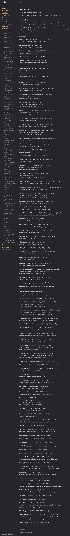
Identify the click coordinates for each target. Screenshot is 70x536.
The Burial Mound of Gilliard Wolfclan (9, 173)
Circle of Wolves (8, 68)
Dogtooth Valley (8, 74)
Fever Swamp (8, 80)
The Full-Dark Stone (8, 188)
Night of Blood (8, 114)
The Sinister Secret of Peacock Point (9, 210)
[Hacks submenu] (16, 245)
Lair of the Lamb (8, 102)
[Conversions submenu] (16, 37)
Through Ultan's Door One (8, 221)
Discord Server (6, 11)
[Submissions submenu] (16, 249)
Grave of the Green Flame (9, 83)
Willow (6, 238)
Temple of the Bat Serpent (9, 155)
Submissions (6, 249)
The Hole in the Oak (8, 192)
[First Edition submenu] (16, 22)
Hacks (4, 245)
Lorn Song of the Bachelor (8, 109)
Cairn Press (5, 20)
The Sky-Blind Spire (8, 214)
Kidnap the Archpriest (7, 99)
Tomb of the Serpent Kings (8, 231)
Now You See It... (9, 121)
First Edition (6, 22)
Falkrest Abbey (8, 76)
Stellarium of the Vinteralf (9, 147)
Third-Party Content (9, 243)
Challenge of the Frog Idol (8, 64)
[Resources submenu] (16, 29)
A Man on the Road (9, 44)
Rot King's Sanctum (7, 133)
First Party (6, 33)
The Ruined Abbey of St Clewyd (9, 206)
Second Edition (6, 24)
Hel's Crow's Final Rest (9, 95)
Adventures (5, 31)
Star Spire (7, 144)
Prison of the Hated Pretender (8, 127)
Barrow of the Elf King (9, 54)
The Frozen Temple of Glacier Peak (9, 184)
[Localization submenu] (16, 247)
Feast (5, 78)
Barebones (5, 26)
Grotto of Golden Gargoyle (9, 91)
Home (4, 9)
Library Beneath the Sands (8, 105)
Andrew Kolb (40, 13)
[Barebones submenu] (16, 26)
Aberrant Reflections (7, 47)
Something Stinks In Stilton (9, 141)
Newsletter (5, 13)
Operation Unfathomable (8, 123)
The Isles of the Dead (8, 200)
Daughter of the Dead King (8, 71)
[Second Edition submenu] (16, 24)
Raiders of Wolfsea (9, 131)
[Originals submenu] (16, 35)
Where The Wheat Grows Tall (9, 235)
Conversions (6, 38)
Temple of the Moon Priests (8, 159)
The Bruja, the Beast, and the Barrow (8, 168)
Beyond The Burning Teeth (8, 58)
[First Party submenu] (16, 33)
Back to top (22, 529)
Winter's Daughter (9, 240)
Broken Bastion (8, 61)
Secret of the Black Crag (9, 137)
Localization (5, 247)
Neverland (7, 112)
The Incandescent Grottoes (9, 196)
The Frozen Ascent (9, 181)
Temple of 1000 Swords (8, 151)
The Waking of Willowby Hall (8, 218)
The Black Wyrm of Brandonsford (9, 163)
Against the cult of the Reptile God (9, 50)
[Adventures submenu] (16, 31)
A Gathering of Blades (8, 40)
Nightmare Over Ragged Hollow (8, 117)
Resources (5, 29)
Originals (5, 35)
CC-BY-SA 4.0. (34, 532)
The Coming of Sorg (8, 178)
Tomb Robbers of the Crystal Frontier (8, 226)
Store (3, 17)
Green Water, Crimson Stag (8, 87)
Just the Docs (9, 533)
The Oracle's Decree (9, 203)
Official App (5, 15)
